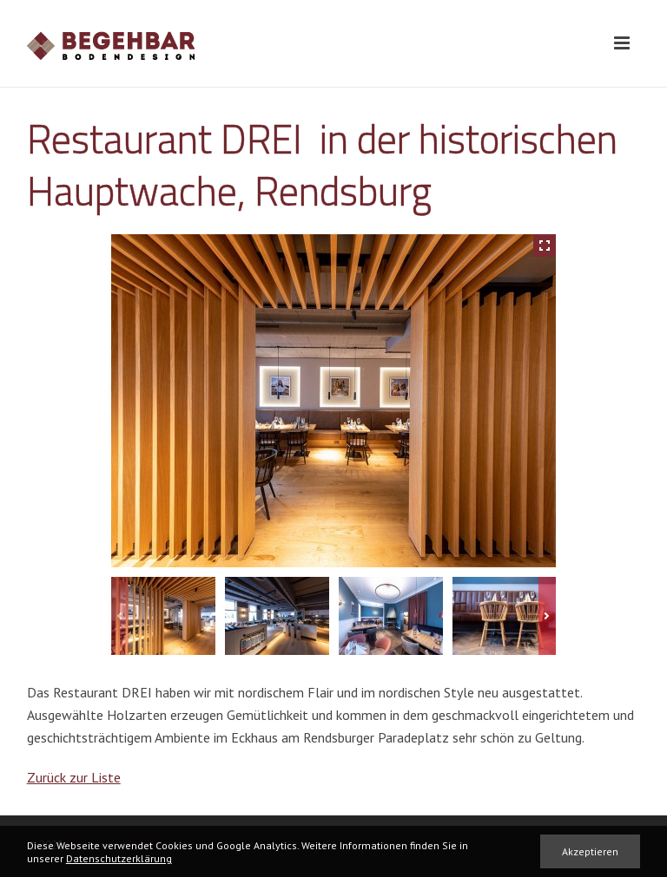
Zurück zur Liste (74, 777)
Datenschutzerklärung (119, 858)
